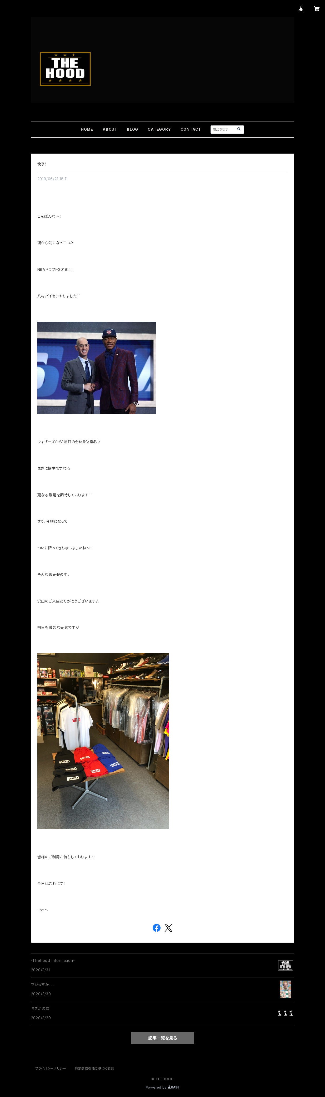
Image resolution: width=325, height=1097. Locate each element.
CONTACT (191, 129)
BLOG (132, 129)
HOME (87, 129)
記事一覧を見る (162, 1038)
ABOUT (110, 129)
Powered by (162, 1087)
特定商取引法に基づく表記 (94, 1068)
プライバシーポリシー (50, 1068)
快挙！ (42, 164)
